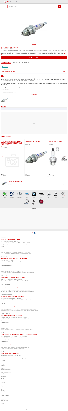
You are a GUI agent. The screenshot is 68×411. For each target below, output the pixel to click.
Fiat (41, 202)
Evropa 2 (2, 403)
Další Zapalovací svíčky (5, 139)
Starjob (2, 397)
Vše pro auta (9, 9)
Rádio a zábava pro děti (4, 400)
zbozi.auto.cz (3, 9)
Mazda (26, 202)
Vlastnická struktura (40, 409)
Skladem (64, 68)
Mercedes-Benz (19, 195)
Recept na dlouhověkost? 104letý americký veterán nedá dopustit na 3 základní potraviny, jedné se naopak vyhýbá (19, 310)
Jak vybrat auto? (3, 376)
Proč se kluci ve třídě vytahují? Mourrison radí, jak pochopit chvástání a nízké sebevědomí (15, 347)
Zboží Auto (2, 373)
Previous (2, 157)
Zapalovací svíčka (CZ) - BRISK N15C (9, 47)
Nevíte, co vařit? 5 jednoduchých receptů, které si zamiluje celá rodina (12, 271)
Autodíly (15, 9)
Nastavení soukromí (33, 409)
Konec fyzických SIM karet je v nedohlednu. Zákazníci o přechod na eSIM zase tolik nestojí (15, 290)
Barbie (2, 383)
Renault (56, 195)
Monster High (3, 382)
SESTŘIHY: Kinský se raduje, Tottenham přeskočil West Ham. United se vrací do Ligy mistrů (16, 253)
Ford (26, 195)
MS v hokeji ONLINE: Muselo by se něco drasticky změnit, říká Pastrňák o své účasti (14, 250)
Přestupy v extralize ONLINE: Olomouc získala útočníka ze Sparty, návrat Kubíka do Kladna (15, 252)
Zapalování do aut (33, 9)
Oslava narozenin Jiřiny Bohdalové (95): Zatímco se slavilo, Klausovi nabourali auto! (14, 261)
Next (66, 157)
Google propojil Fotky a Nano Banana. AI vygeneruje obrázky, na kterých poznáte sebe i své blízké (17, 288)
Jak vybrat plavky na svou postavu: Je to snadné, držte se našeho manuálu (13, 269)
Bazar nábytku (3, 393)
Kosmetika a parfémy (4, 387)
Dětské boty (3, 390)
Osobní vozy (3, 365)
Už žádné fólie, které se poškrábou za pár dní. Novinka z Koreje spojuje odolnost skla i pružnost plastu (17, 291)
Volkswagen (12, 195)
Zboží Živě (2, 364)
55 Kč (64, 71)
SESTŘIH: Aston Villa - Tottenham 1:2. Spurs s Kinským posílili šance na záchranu (14, 356)
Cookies (28, 409)
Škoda (4, 195)
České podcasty (3, 399)
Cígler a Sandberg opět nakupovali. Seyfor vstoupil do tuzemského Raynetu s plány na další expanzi (17, 299)
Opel (48, 195)
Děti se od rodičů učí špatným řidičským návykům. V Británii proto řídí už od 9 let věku (14, 280)
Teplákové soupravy (4, 389)
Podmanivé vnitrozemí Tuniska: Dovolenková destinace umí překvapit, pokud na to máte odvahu (16, 318)
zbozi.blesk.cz (3, 368)
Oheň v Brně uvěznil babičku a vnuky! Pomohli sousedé (10, 241)
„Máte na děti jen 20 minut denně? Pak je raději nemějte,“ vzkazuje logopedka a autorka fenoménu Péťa (17, 272)
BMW (34, 195)
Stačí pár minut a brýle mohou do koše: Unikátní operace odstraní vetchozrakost (14, 336)
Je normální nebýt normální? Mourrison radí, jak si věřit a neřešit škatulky (12, 348)
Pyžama (2, 386)
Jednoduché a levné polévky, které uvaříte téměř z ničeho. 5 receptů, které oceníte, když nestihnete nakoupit (18, 309)
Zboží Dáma (3, 366)
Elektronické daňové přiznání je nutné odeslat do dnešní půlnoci (11, 298)
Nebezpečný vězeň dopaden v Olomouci (7, 260)
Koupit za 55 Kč (34, 57)
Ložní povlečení (3, 391)
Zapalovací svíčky (41, 9)
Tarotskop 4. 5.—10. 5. (4, 328)
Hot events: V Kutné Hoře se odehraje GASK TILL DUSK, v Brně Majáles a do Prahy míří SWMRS (16, 329)
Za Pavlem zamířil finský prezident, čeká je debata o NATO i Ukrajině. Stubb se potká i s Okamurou (17, 242)
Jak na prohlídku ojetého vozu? (6, 369)
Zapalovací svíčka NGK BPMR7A (55, 141)
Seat (34, 202)
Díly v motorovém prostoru (23, 9)
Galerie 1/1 (34, 44)
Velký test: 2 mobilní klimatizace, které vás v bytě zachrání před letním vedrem (13, 337)
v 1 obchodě (3, 175)
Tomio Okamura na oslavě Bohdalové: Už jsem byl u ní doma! (11, 355)
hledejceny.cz (3, 362)
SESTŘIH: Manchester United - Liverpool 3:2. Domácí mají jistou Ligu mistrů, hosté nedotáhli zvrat (17, 358)
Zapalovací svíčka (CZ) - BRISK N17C (32, 141)
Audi (41, 195)
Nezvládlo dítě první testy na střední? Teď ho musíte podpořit (10, 339)
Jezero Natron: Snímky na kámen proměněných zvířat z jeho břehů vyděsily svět (14, 317)
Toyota (63, 195)
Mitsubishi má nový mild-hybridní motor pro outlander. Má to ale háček (12, 279)
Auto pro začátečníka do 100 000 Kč (6, 372)
